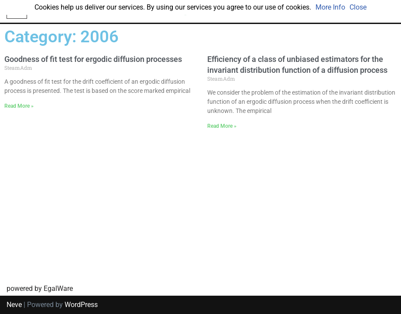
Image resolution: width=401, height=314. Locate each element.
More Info (330, 7)
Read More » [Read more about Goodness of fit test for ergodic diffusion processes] (19, 106)
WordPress (81, 304)
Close (358, 7)
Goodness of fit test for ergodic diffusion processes (93, 59)
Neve (14, 304)
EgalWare (58, 288)
